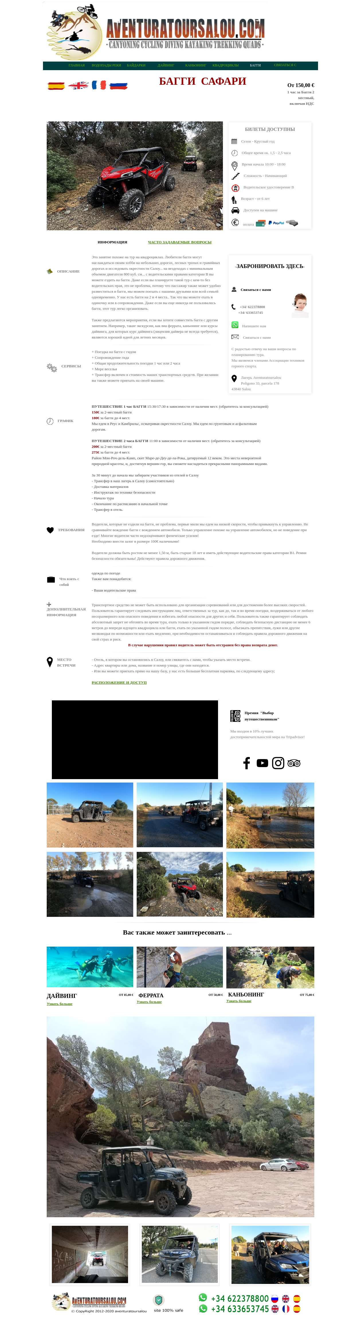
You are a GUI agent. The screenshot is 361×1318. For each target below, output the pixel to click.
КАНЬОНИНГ (196, 65)
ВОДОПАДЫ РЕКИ (106, 65)
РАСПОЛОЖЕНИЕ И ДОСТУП (119, 682)
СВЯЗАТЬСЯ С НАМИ (285, 67)
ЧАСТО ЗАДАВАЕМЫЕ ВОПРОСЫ (180, 242)
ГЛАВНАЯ (76, 65)
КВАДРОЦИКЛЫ (226, 65)
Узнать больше (59, 1004)
